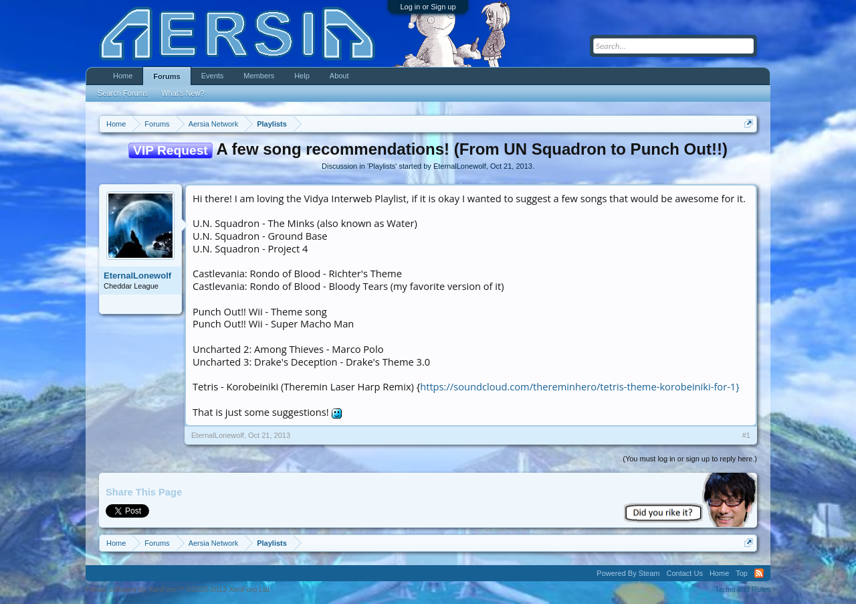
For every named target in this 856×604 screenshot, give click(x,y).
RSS (759, 573)
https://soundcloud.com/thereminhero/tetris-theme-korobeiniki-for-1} (580, 386)
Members (258, 76)
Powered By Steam (628, 573)
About (339, 76)
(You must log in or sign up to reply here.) (690, 459)
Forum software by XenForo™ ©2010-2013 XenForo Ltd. (179, 589)
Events (212, 76)
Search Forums (123, 93)
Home (122, 76)
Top (742, 573)
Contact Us (684, 573)
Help (302, 76)
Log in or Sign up (427, 7)
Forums (166, 76)
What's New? (182, 93)
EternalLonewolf (459, 166)
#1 (746, 435)
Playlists (381, 166)
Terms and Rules (742, 589)
